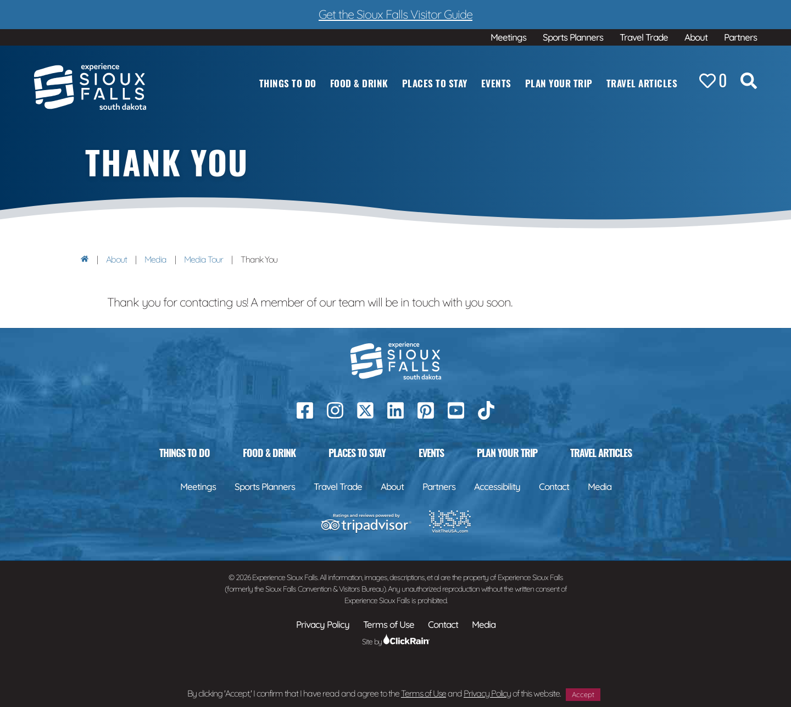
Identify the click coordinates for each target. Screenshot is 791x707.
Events (496, 83)
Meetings (508, 37)
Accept (583, 694)
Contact (554, 486)
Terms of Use (423, 693)
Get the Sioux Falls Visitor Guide (395, 14)
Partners (740, 37)
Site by (396, 642)
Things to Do (287, 83)
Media (155, 259)
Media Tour (203, 259)
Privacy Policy (487, 693)
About (696, 37)
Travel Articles (642, 83)
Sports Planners (573, 37)
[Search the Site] (748, 82)
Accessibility (497, 486)
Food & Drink (359, 83)
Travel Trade (644, 37)
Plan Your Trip (559, 83)
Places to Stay (434, 83)
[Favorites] (713, 81)
